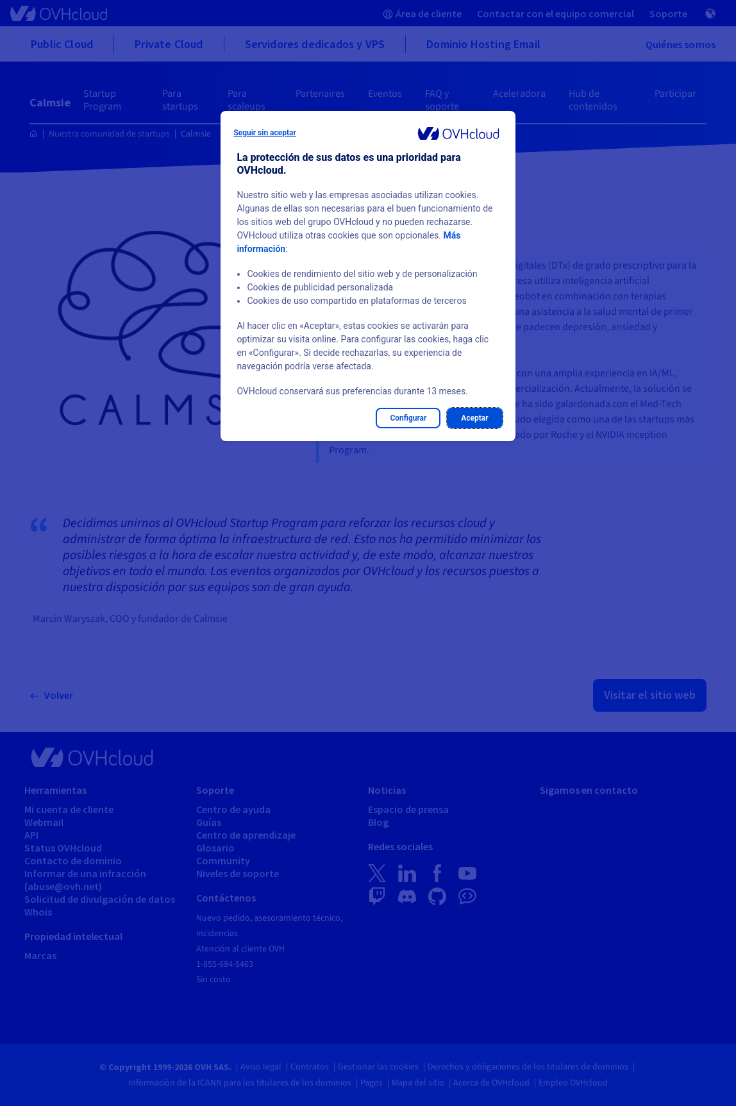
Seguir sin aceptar (264, 132)
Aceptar (474, 418)
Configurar (408, 418)
